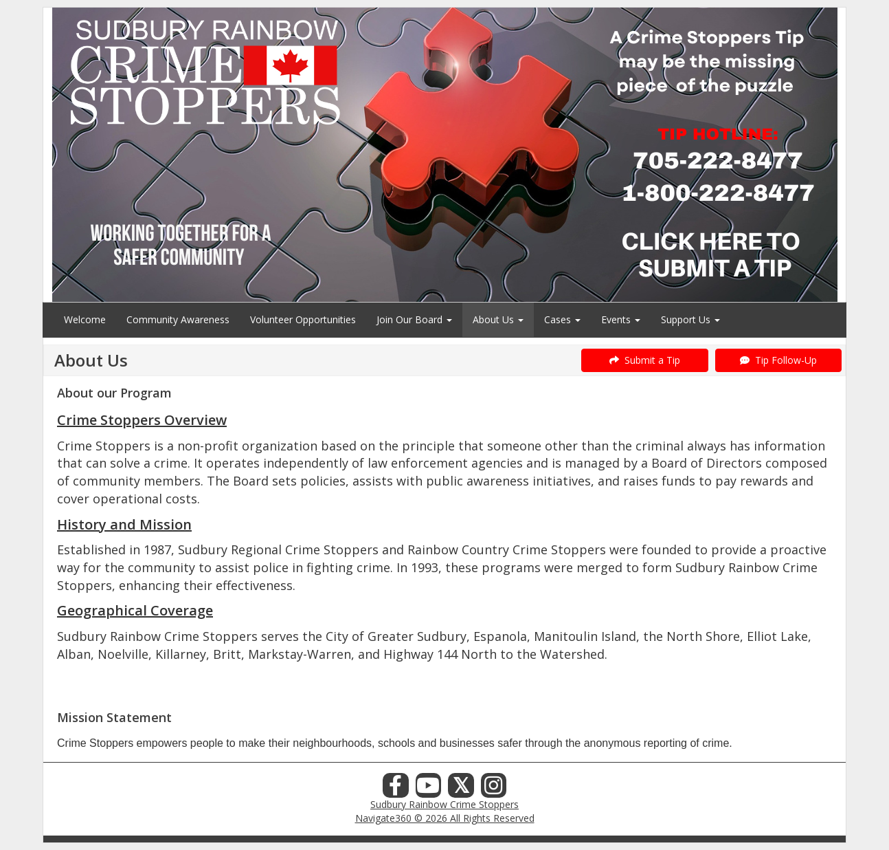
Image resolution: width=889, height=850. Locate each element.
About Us (498, 319)
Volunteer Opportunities (303, 319)
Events (620, 319)
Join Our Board (414, 319)
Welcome (85, 319)
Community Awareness (177, 319)
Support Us (690, 319)
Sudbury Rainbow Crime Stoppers (444, 804)
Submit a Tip (644, 360)
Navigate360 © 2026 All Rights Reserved (444, 818)
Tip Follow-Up (778, 360)
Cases (562, 319)
